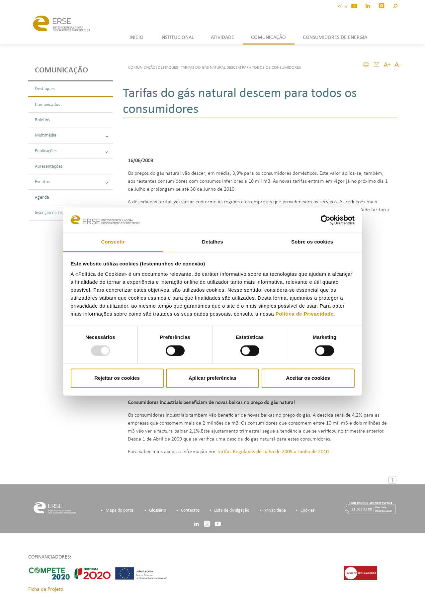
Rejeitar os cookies (117, 378)
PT (340, 6)
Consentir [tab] (113, 242)
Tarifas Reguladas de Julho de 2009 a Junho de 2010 (273, 451)
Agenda (42, 197)
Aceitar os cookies (308, 378)
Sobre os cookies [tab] (312, 242)
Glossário (157, 510)
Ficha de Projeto (45, 589)
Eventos (71, 181)
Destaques (44, 88)
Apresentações (48, 166)
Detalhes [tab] (212, 242)
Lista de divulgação (231, 510)
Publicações (71, 151)
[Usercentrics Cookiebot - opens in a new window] (326, 220)
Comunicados (47, 104)
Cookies (307, 510)
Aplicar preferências (212, 378)
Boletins (42, 120)
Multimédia (71, 135)
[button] (394, 5)
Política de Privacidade (305, 314)
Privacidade (275, 510)
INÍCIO (136, 37)
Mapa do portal (120, 510)
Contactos (190, 510)
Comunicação (61, 70)
